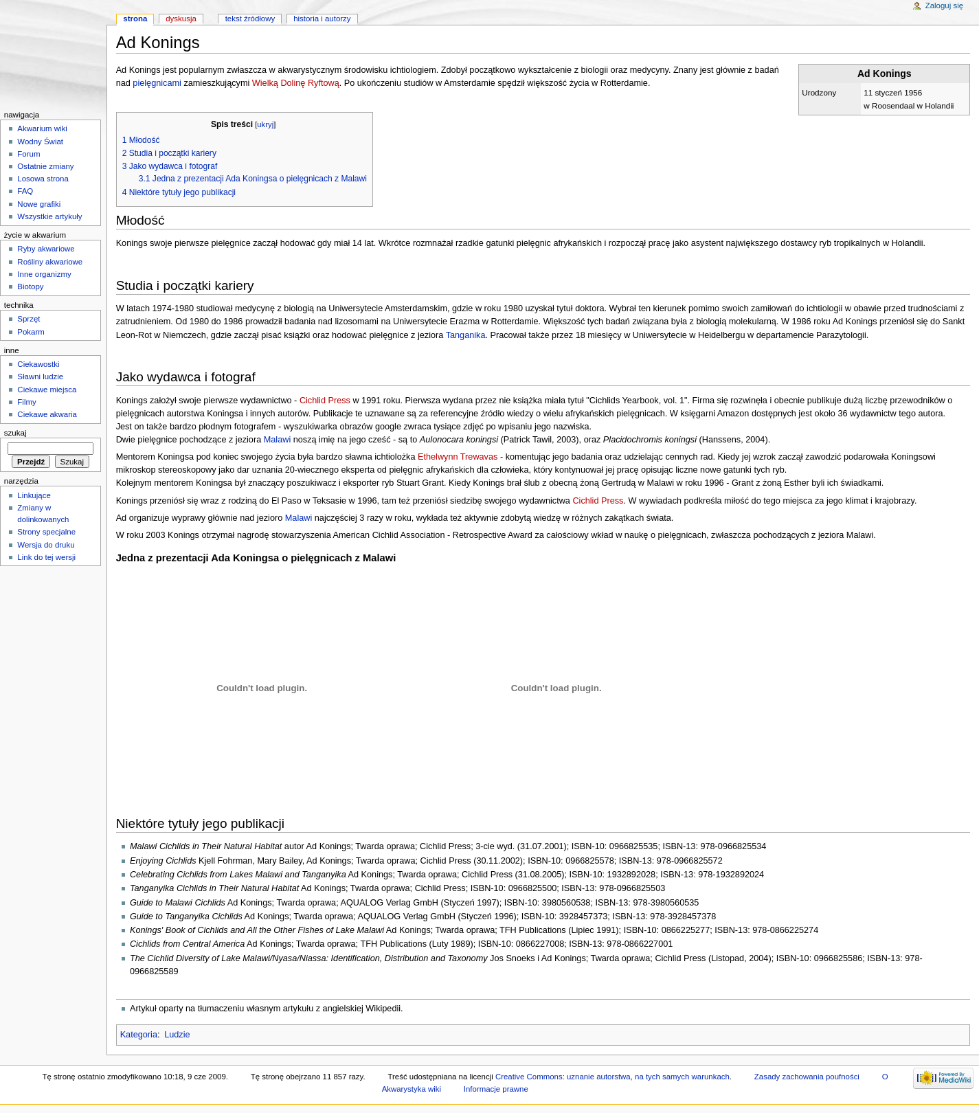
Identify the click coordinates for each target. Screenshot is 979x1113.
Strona (135, 18)
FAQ (25, 191)
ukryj (265, 124)
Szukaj (15, 433)
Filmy (26, 402)
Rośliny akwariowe (49, 262)
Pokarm (30, 332)
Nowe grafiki (38, 204)
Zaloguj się (944, 5)
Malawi (277, 440)
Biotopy (30, 286)
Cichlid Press (325, 400)
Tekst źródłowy (250, 18)
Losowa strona (43, 179)
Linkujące (33, 495)
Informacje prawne (496, 1089)
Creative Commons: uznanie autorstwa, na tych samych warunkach (612, 1076)
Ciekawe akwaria (47, 414)
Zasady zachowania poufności (806, 1076)
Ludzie (177, 1034)
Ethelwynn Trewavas (457, 457)
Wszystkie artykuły (49, 216)
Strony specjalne (46, 532)
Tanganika (466, 335)
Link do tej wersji (46, 557)
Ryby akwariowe (45, 249)
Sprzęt (28, 319)
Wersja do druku (45, 545)
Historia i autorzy (321, 18)
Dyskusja (181, 18)
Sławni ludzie (40, 376)
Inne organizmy (44, 274)
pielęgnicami (157, 83)
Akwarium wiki (42, 128)
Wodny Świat (40, 141)
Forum (28, 154)
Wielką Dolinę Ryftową (295, 83)
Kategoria (138, 1034)
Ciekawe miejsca (46, 389)
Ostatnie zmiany (45, 166)
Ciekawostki (38, 364)
